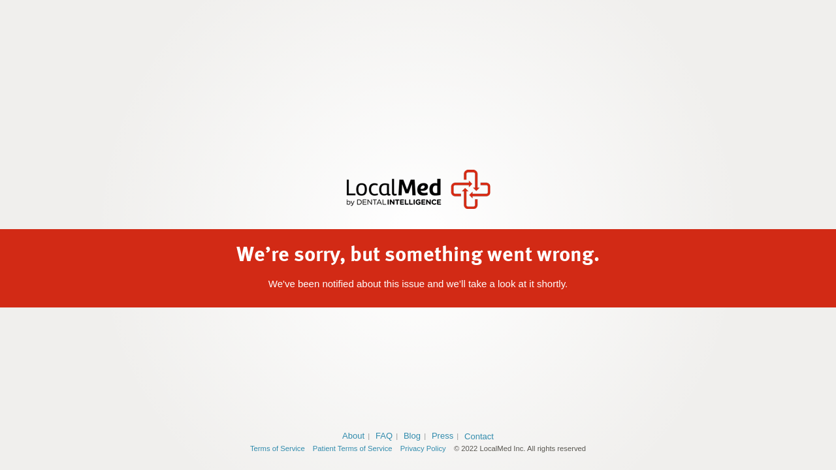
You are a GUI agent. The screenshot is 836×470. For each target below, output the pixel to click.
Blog (412, 436)
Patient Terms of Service (353, 448)
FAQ (384, 436)
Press (442, 436)
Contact (479, 436)
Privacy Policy (423, 448)
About (353, 436)
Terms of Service (277, 448)
